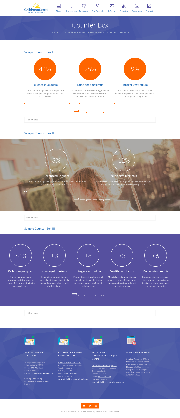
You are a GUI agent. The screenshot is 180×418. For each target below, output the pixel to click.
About (59, 8)
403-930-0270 (36, 367)
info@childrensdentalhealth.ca (38, 373)
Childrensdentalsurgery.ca (104, 365)
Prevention (71, 8)
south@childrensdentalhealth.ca (73, 379)
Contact (149, 8)
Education (124, 8)
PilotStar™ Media (112, 411)
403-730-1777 (70, 373)
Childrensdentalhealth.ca (69, 362)
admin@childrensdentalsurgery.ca (108, 382)
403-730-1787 (104, 376)
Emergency (84, 8)
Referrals (112, 8)
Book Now (137, 8)
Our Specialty (98, 8)
